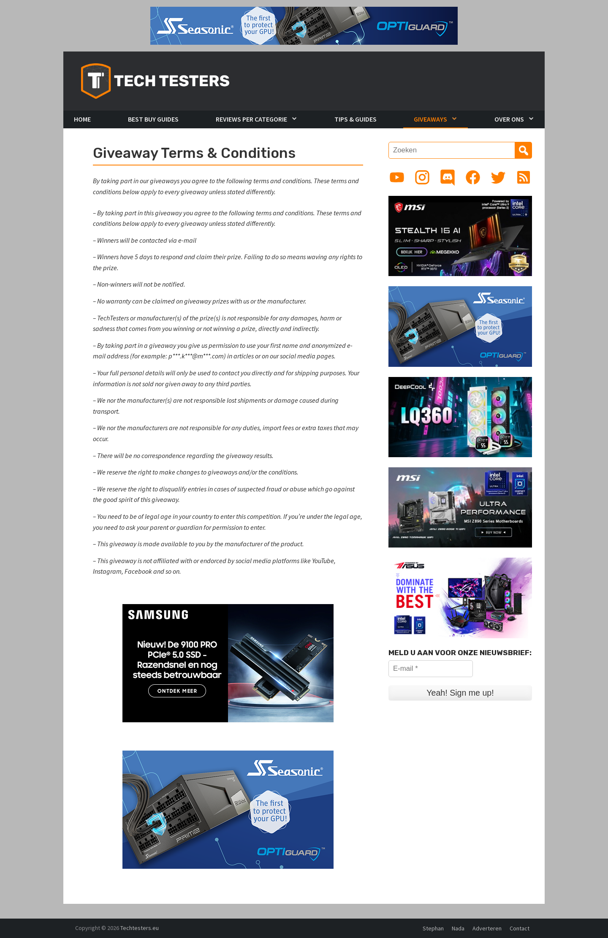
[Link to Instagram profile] (422, 177)
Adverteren (487, 928)
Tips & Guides (355, 119)
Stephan (433, 928)
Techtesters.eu (139, 928)
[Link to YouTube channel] (396, 177)
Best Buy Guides (153, 119)
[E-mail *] (430, 668)
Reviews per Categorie (251, 119)
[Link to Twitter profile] (498, 177)
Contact (519, 928)
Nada (458, 928)
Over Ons (509, 119)
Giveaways (430, 119)
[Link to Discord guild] (447, 177)
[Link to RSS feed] (523, 177)
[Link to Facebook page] (472, 177)
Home (82, 119)
